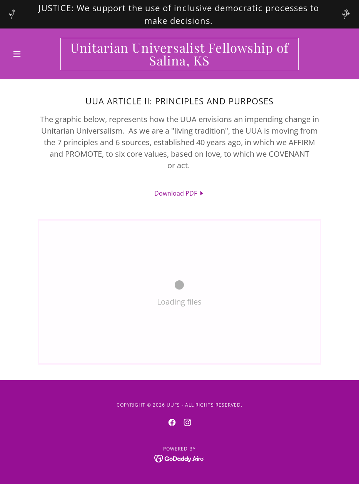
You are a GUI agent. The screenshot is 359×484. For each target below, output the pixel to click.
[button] (34, 54)
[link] (179, 63)
